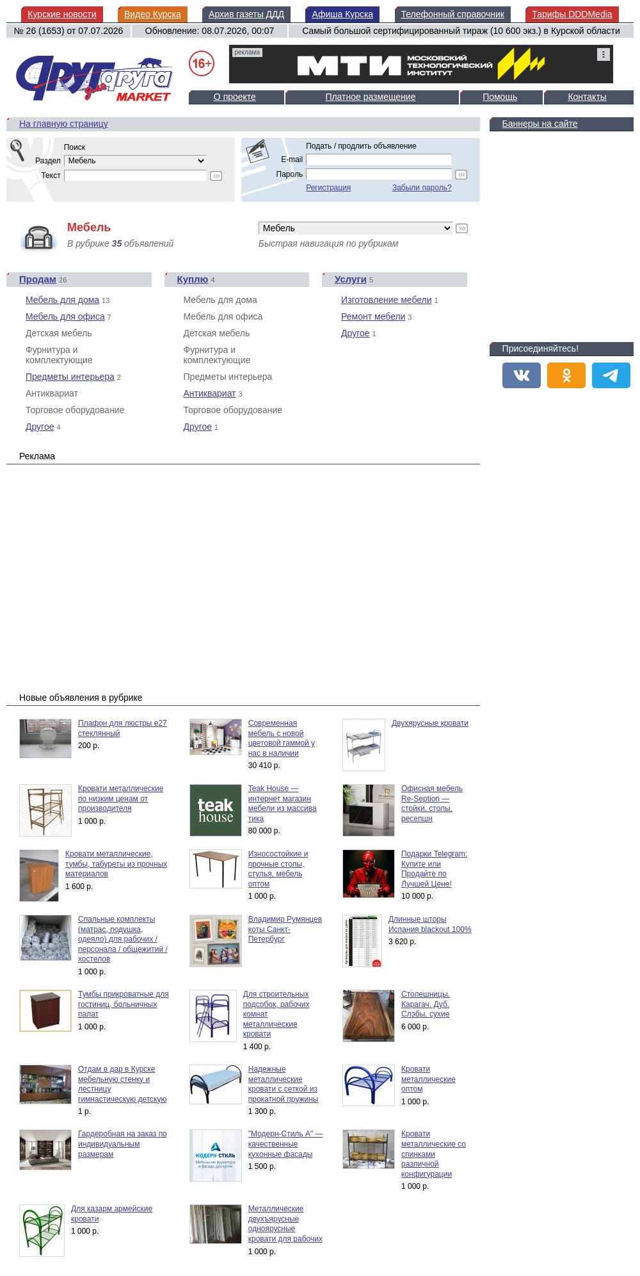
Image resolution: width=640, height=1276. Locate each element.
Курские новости (62, 14)
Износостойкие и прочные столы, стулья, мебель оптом (278, 868)
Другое (40, 426)
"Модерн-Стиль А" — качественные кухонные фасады (285, 1143)
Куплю (193, 279)
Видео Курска (152, 14)
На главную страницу (63, 124)
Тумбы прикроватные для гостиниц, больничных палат (123, 1004)
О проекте (235, 97)
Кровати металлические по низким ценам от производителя (120, 798)
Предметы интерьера (70, 377)
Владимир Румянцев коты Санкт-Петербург (285, 929)
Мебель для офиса (65, 316)
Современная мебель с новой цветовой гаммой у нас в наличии (281, 738)
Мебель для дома (62, 300)
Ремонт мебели (373, 316)
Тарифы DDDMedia (572, 14)
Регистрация (328, 187)
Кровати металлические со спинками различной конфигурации (433, 1153)
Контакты (587, 97)
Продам (37, 279)
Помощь (500, 97)
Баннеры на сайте (540, 124)
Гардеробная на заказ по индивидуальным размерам (122, 1143)
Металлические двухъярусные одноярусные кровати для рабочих (285, 1223)
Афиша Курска (342, 14)
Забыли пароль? (422, 187)
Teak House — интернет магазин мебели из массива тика (282, 803)
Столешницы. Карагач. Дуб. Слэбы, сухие (425, 1004)
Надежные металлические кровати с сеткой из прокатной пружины (283, 1084)
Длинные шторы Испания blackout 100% (430, 924)
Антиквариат (210, 393)
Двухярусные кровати (430, 723)
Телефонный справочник (452, 14)
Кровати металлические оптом (428, 1079)
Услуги (351, 279)
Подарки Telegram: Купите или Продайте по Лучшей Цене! (434, 868)
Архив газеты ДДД (246, 14)
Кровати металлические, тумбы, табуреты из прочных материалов (116, 863)
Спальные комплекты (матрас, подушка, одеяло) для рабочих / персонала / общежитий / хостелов (123, 939)
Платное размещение (370, 97)
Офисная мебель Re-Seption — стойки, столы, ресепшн (432, 803)
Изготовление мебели (386, 300)
